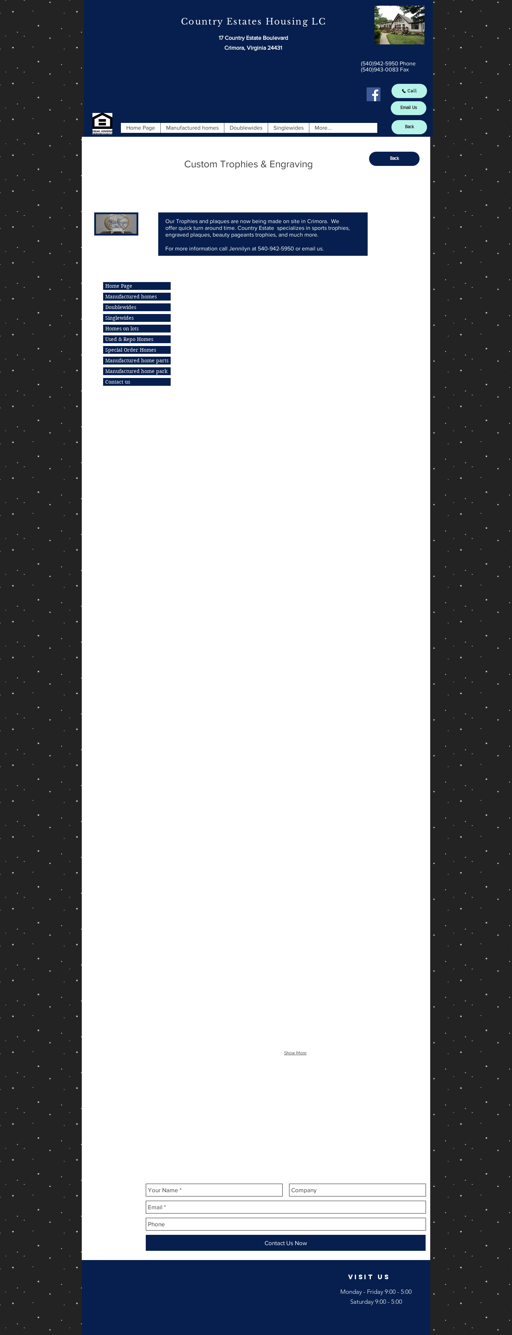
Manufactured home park (136, 371)
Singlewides (119, 318)
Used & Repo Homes (129, 339)
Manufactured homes (131, 296)
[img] (206, 318)
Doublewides (120, 307)
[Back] (409, 127)
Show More (295, 1052)
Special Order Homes (130, 350)
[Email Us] (408, 108)
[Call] (409, 91)
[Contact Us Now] (286, 1243)
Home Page (118, 286)
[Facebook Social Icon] (373, 94)
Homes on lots (122, 328)
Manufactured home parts (137, 360)
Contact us (117, 382)
